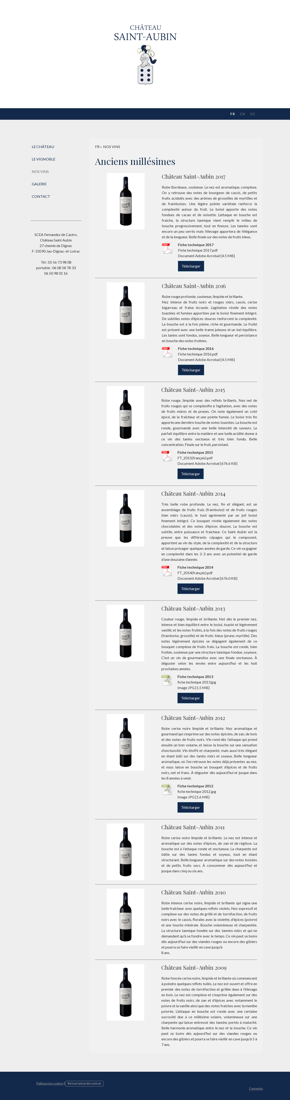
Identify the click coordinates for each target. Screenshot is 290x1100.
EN (242, 114)
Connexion (256, 1088)
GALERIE (39, 184)
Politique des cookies (49, 1083)
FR (232, 114)
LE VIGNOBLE (43, 159)
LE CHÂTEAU (43, 146)
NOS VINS (40, 171)
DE (252, 114)
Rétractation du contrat (84, 1083)
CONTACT (41, 196)
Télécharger (191, 266)
